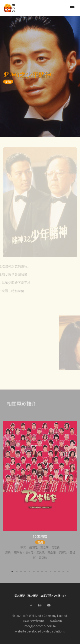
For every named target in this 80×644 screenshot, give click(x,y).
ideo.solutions (55, 631)
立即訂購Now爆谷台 (53, 595)
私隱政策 (56, 621)
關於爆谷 (20, 595)
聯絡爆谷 (33, 595)
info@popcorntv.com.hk (40, 626)
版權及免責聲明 (33, 621)
